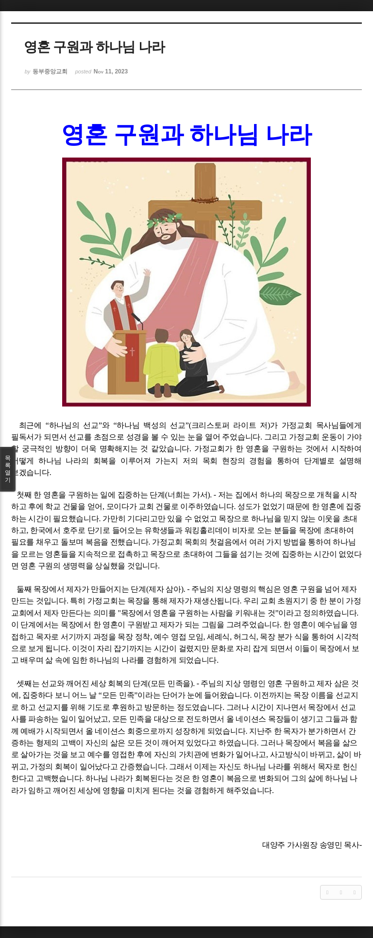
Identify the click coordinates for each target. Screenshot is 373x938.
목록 (8, 469)
